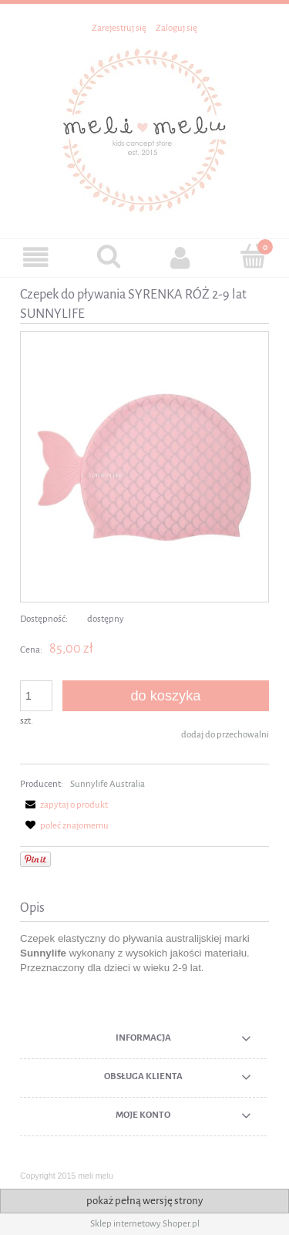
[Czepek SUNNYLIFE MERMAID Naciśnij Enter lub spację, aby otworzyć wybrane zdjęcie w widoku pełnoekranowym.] (144, 466)
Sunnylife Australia (107, 784)
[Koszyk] (253, 256)
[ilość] (36, 695)
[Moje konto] (181, 257)
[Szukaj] (108, 256)
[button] (36, 257)
